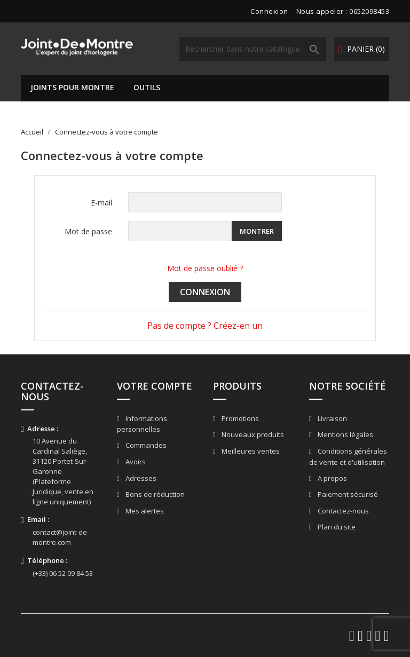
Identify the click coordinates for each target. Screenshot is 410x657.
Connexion (205, 292)
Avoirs (135, 461)
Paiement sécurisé (347, 494)
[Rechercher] (252, 49)
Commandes (145, 445)
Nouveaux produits (252, 434)
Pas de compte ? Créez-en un (205, 325)
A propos (331, 478)
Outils (146, 87)
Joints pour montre (72, 87)
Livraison (331, 418)
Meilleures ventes (250, 451)
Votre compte (154, 385)
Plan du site (336, 527)
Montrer (257, 231)
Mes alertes (144, 511)
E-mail (101, 202)
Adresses (140, 478)
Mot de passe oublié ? (205, 268)
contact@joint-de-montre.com (61, 537)
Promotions (239, 418)
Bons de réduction (154, 494)
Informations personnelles (142, 424)
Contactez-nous (342, 511)
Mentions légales (344, 434)
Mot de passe (88, 231)
